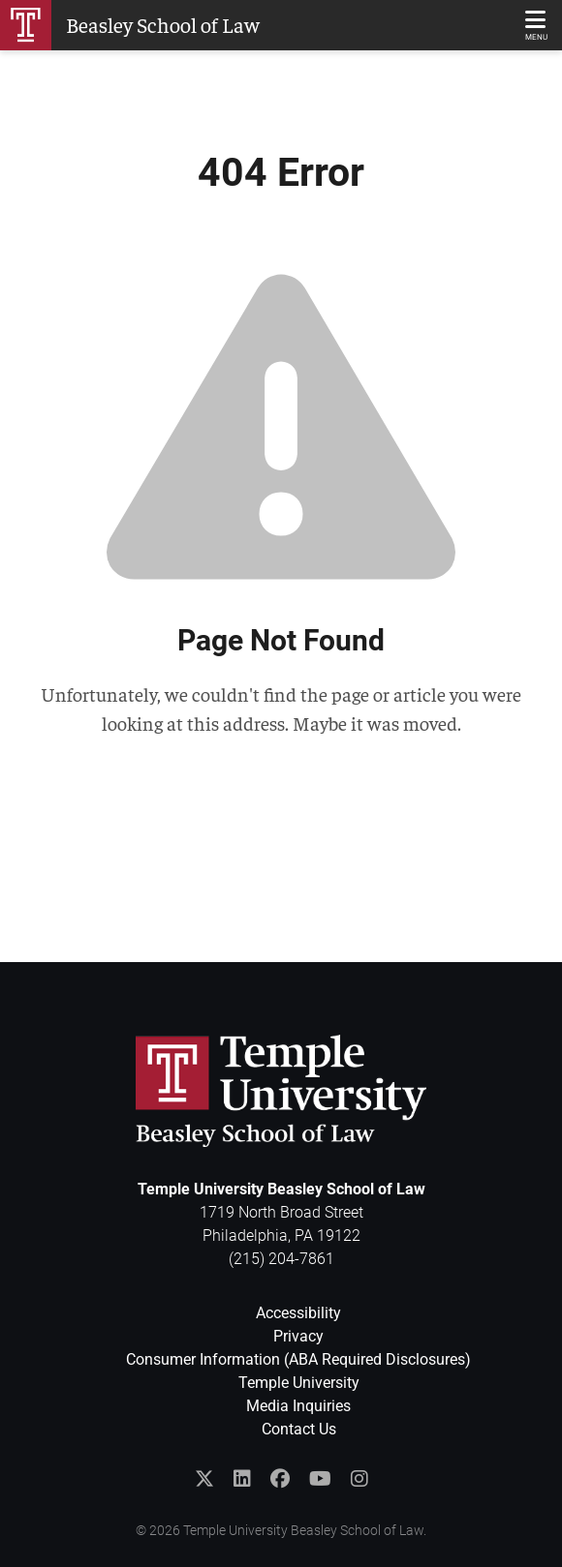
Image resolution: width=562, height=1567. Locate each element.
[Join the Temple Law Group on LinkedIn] (242, 1479)
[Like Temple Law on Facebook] (280, 1479)
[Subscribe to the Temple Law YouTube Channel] (320, 1479)
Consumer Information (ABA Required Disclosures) (298, 1359)
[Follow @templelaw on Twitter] (204, 1479)
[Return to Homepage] (130, 25)
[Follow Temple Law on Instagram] (359, 1479)
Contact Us (299, 1429)
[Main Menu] (536, 25)
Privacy (298, 1336)
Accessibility (298, 1313)
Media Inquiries (298, 1406)
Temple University (298, 1382)
